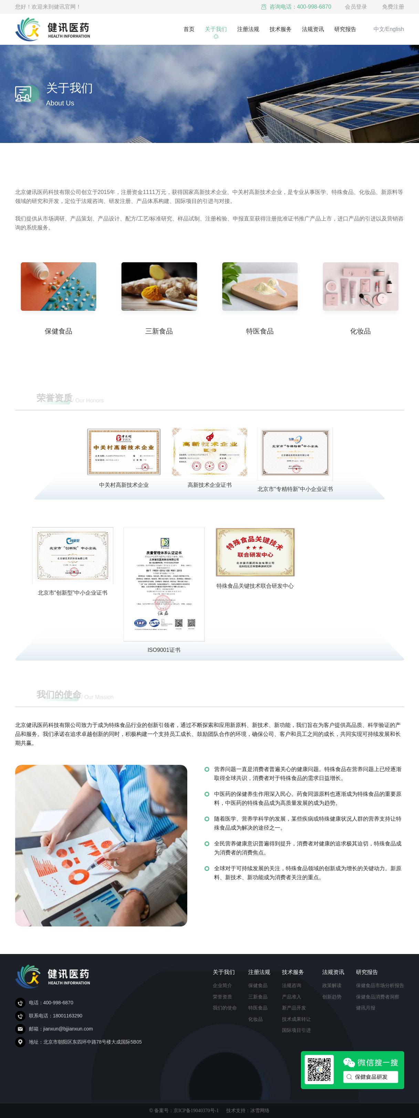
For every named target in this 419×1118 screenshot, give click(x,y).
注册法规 (248, 29)
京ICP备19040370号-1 (196, 1110)
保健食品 (258, 985)
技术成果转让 (296, 1019)
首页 (189, 29)
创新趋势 (332, 996)
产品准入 (291, 996)
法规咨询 (291, 985)
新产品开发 (294, 1008)
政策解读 (332, 985)
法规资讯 (313, 29)
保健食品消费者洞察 (377, 996)
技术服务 (281, 29)
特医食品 (258, 1008)
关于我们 (216, 29)
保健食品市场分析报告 (380, 985)
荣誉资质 (222, 996)
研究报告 (345, 29)
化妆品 (255, 1019)
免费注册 (393, 7)
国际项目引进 (296, 1030)
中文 (379, 29)
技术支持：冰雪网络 (248, 1110)
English (395, 29)
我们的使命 (225, 1008)
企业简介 (222, 985)
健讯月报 (365, 1008)
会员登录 (356, 7)
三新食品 (258, 996)
